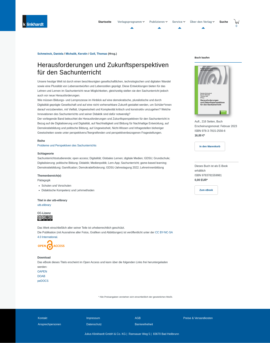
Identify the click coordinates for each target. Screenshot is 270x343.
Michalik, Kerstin (76, 53)
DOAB (41, 276)
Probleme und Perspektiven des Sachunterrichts (66, 145)
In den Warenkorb (209, 146)
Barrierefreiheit (144, 324)
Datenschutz (94, 324)
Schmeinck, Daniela (50, 53)
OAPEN (42, 271)
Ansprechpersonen (49, 324)
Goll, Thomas (98, 53)
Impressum (93, 318)
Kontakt (42, 318)
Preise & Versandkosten (198, 318)
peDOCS (42, 280)
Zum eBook (206, 190)
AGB (138, 318)
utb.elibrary (44, 204)
